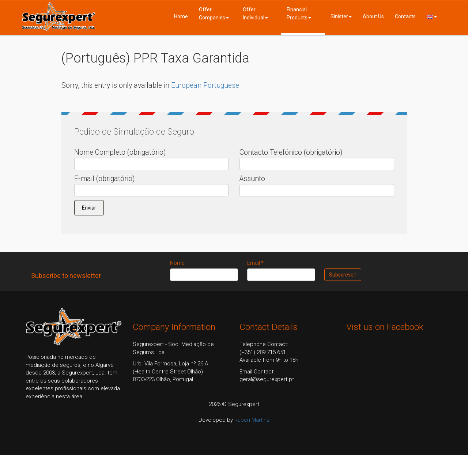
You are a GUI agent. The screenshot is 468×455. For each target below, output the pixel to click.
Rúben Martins (251, 420)
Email (255, 263)
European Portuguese (205, 85)
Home (181, 16)
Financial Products (299, 13)
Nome (177, 263)
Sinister (341, 16)
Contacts (405, 16)
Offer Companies (214, 13)
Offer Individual (255, 13)
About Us (373, 16)
